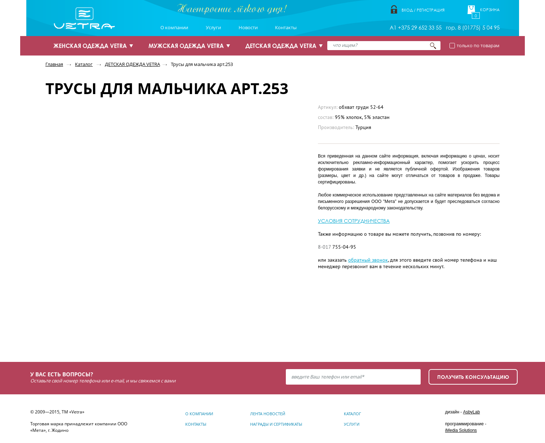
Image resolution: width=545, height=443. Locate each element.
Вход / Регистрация (423, 10)
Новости (248, 27)
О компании (174, 27)
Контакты (286, 27)
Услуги (213, 27)
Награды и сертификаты (276, 424)
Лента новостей (267, 413)
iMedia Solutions (461, 430)
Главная (54, 64)
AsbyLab (471, 412)
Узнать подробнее (96, 328)
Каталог (84, 64)
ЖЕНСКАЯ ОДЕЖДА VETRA (90, 45)
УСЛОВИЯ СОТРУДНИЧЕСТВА (354, 221)
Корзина (490, 9)
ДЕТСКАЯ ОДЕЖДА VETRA (280, 45)
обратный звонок (368, 260)
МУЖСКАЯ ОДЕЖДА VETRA (186, 45)
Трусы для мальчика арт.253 (202, 64)
